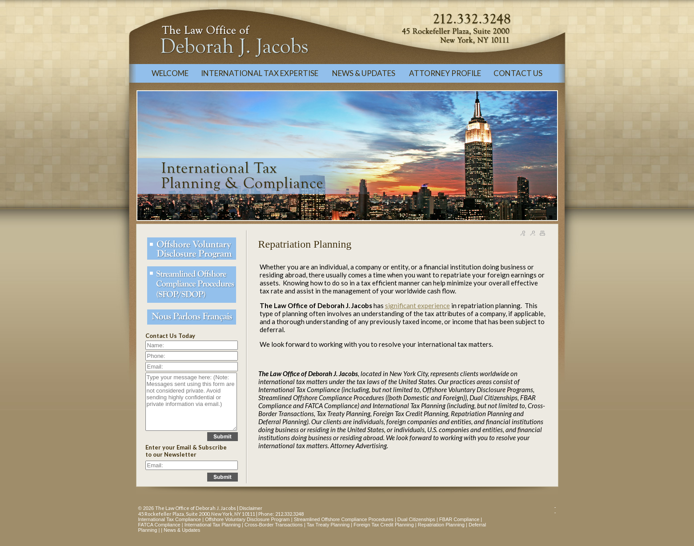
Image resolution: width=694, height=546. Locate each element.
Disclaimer (250, 508)
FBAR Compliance (459, 519)
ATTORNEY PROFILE (445, 73)
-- (555, 509)
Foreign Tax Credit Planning (383, 524)
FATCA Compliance (159, 524)
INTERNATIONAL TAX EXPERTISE (260, 73)
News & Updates (182, 530)
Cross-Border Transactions (274, 524)
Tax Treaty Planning (328, 524)
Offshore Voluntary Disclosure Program (247, 519)
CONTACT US (517, 73)
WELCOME (170, 73)
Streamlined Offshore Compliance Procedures (343, 519)
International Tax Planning (213, 524)
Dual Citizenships (416, 519)
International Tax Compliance (169, 519)
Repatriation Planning (441, 524)
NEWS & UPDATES (364, 73)
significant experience (417, 305)
